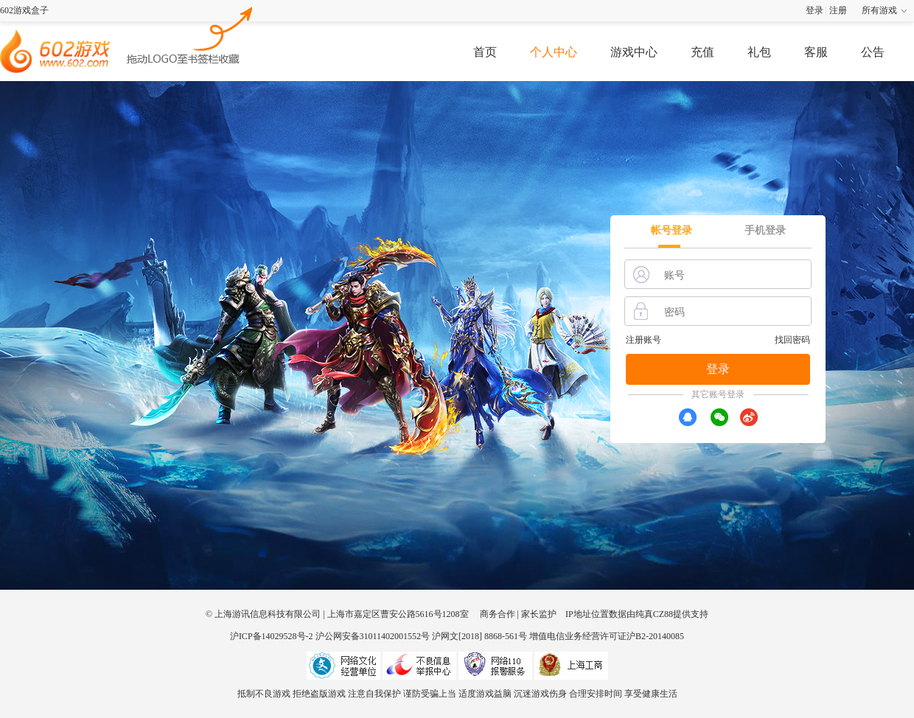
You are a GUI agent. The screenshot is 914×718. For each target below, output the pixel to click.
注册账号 (643, 340)
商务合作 (497, 614)
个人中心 (553, 52)
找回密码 (792, 340)
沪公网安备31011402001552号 (372, 636)
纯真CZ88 (654, 614)
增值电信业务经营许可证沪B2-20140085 (606, 636)
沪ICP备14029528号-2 (271, 636)
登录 (814, 10)
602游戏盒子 (24, 10)
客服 (816, 52)
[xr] (749, 417)
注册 (838, 10)
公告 (873, 52)
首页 (485, 52)
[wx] (719, 417)
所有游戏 (879, 10)
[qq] (688, 417)
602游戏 (190, 33)
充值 (702, 52)
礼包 (759, 52)
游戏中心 (633, 52)
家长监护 (539, 614)
